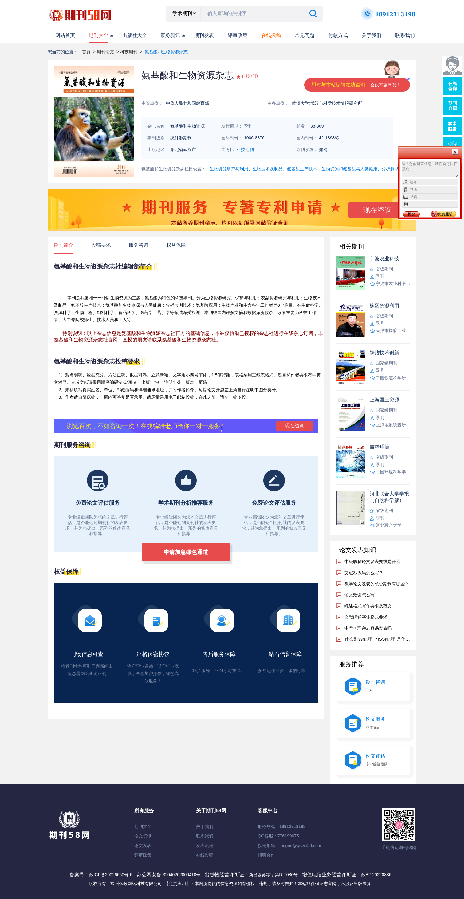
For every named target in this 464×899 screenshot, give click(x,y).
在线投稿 (204, 855)
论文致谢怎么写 (359, 594)
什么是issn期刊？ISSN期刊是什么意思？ (383, 639)
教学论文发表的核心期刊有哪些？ (376, 583)
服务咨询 (138, 245)
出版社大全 (134, 35)
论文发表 (142, 845)
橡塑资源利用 (384, 305)
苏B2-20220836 (376, 874)
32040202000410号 (182, 874)
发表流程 (204, 845)
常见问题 (304, 35)
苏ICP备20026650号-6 (110, 874)
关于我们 (371, 35)
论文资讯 (142, 836)
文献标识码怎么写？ (363, 572)
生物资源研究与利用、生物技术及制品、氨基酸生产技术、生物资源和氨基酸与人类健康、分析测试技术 (308, 168)
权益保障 (176, 245)
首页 (86, 51)
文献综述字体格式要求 (365, 617)
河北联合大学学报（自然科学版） (389, 497)
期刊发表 (204, 35)
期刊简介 (63, 245)
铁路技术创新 (384, 352)
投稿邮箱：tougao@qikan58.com (289, 845)
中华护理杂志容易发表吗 (368, 628)
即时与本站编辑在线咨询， (355, 84)
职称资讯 (170, 35)
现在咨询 (377, 210)
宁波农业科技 (384, 258)
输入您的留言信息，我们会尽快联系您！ (430, 169)
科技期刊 (128, 51)
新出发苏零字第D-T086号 (273, 874)
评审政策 (237, 35)
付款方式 (338, 35)
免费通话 (445, 214)
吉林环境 (379, 446)
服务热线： (282, 826)
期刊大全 (98, 35)
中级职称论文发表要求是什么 (372, 561)
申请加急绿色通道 (186, 552)
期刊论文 (105, 51)
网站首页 (65, 35)
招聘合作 (266, 855)
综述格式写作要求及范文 (368, 605)
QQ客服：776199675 (278, 836)
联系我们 (405, 35)
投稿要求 (101, 245)
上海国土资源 (384, 399)
